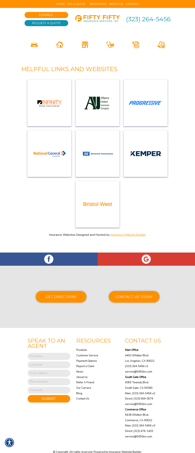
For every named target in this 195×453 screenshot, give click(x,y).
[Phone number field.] (49, 374)
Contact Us (82, 392)
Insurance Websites (62, 237)
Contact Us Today (134, 290)
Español (46, 15)
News (79, 365)
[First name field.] (49, 349)
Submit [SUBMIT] (49, 391)
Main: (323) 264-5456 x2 (140, 386)
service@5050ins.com (138, 365)
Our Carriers (83, 381)
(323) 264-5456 (148, 19)
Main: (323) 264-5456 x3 (140, 419)
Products (81, 343)
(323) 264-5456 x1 (136, 359)
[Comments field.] (49, 383)
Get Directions (61, 290)
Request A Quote (46, 23)
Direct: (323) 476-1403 (139, 424)
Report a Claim (85, 359)
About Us (82, 370)
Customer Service (87, 348)
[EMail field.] (49, 366)
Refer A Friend (85, 375)
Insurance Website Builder (128, 237)
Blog (79, 386)
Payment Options (86, 354)
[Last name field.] (49, 357)
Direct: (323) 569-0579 (139, 392)
